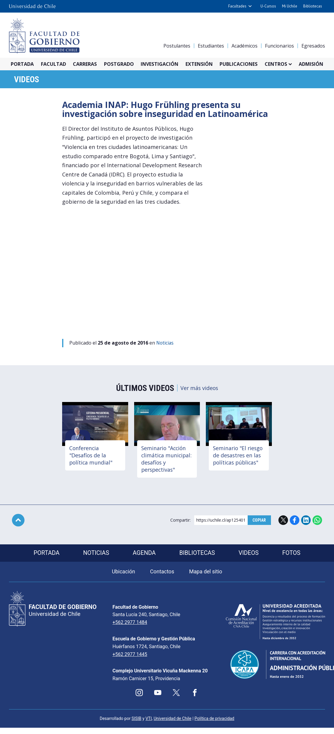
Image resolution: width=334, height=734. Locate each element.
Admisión (311, 64)
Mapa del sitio (206, 573)
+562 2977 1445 (121, 655)
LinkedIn (306, 520)
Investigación (159, 64)
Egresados (313, 45)
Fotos (293, 554)
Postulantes (176, 45)
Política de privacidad (214, 724)
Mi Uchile (289, 6)
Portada (22, 64)
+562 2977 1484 (121, 623)
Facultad (53, 64)
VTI (148, 724)
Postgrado (119, 64)
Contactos (162, 573)
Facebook (294, 521)
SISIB (136, 724)
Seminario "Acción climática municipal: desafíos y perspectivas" (166, 459)
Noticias (165, 343)
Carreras (85, 64)
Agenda (144, 554)
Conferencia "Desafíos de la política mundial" (92, 456)
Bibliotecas (312, 6)
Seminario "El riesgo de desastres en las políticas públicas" (238, 459)
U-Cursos (268, 6)
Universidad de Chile (172, 724)
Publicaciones (239, 64)
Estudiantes (211, 45)
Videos (27, 80)
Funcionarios (279, 45)
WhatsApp (317, 521)
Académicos (245, 45)
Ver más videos (199, 388)
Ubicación (123, 573)
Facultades (237, 6)
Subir (18, 520)
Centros (276, 64)
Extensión (199, 64)
